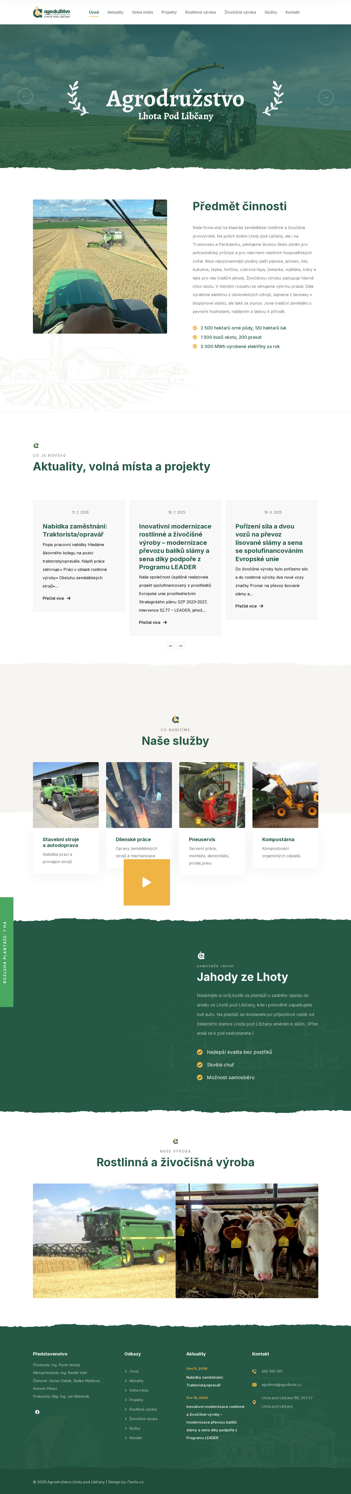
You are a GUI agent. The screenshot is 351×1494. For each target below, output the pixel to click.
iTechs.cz (135, 1482)
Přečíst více (56, 598)
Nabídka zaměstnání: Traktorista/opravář (75, 530)
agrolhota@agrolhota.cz (281, 1384)
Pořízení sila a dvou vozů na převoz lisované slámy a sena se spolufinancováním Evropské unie (269, 543)
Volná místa (142, 12)
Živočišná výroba (240, 12)
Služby (271, 12)
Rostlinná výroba (200, 12)
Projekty (169, 12)
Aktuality (115, 12)
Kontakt (293, 12)
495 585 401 (271, 1371)
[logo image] (51, 12)
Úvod (94, 12)
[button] (25, 96)
